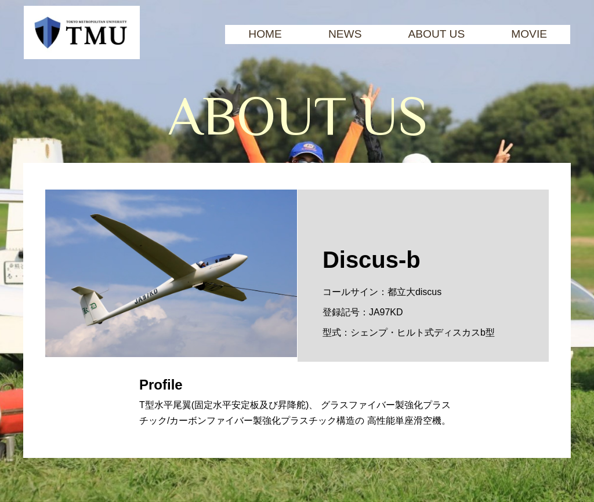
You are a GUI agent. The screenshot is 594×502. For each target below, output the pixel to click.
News (345, 34)
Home (265, 34)
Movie (529, 34)
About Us (436, 34)
